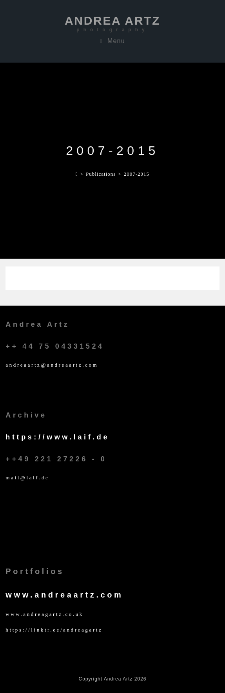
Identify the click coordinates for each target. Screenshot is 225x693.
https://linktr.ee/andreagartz (53, 630)
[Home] (77, 174)
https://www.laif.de (57, 437)
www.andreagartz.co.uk (44, 614)
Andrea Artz (112, 22)
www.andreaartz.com (64, 594)
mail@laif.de (27, 478)
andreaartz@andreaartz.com (51, 365)
